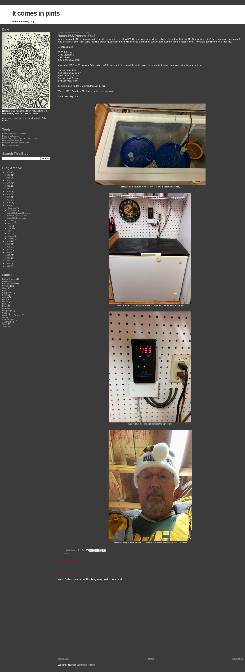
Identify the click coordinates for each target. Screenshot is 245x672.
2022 (7, 183)
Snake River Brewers (11, 315)
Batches (67, 553)
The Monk (6, 322)
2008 (7, 255)
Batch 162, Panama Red (17, 216)
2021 (7, 186)
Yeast (4, 326)
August (11, 223)
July (10, 226)
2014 (7, 205)
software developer (13, 118)
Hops (4, 299)
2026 (7, 172)
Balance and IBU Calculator (14, 133)
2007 (7, 258)
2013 (7, 241)
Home (151, 658)
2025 (7, 175)
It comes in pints (36, 13)
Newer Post (63, 658)
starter (5, 317)
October (11, 221)
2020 (7, 188)
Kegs (4, 306)
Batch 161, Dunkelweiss (16, 218)
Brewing (6, 286)
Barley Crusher (9, 279)
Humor (5, 301)
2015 (7, 202)
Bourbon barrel (9, 283)
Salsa (4, 313)
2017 (7, 197)
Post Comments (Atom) (83, 665)
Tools (4, 324)
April (10, 233)
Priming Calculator (10, 136)
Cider (4, 288)
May (10, 231)
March (11, 236)
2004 (7, 266)
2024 (7, 178)
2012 (7, 244)
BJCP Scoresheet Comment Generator (19, 138)
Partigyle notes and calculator (15, 143)
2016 (7, 200)
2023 (7, 180)
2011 (7, 247)
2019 (7, 191)
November (12, 210)
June (10, 228)
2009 (7, 252)
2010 (7, 249)
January (11, 238)
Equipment (7, 292)
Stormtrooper (8, 319)
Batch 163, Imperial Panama (18, 213)
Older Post (237, 658)
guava (5, 297)
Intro (4, 304)
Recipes (6, 310)
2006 (7, 260)
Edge (4, 290)
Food (4, 295)
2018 (7, 194)
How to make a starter (12, 140)
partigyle (6, 308)
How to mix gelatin (10, 145)
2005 (7, 263)
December (12, 208)
